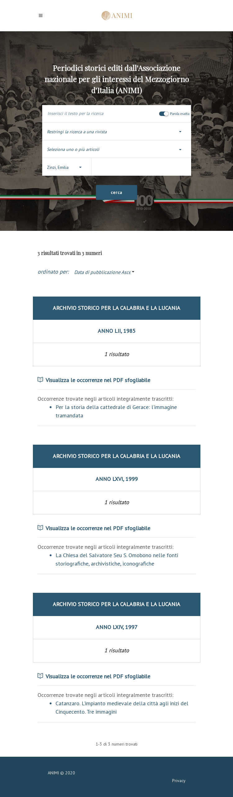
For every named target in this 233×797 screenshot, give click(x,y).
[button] (116, 132)
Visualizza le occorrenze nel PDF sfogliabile (94, 380)
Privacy (179, 780)
